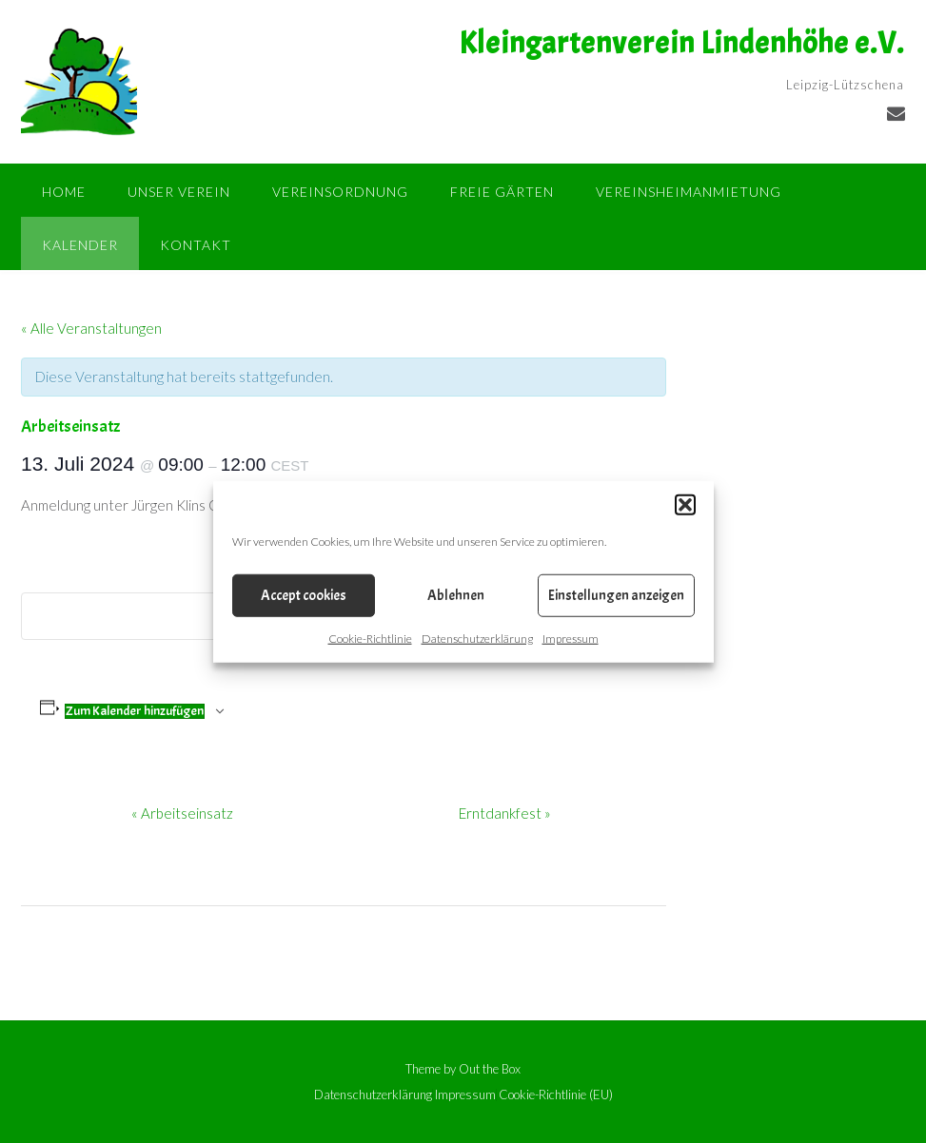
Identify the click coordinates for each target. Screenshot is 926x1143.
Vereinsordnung (340, 192)
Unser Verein (179, 192)
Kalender (80, 245)
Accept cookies (303, 595)
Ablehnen (455, 595)
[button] (685, 504)
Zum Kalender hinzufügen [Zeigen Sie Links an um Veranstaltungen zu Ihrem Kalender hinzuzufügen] (135, 711)
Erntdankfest (505, 813)
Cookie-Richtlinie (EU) (556, 1095)
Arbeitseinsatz (182, 813)
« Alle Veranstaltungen (91, 328)
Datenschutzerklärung (477, 638)
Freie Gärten (502, 192)
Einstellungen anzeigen (616, 595)
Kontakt (195, 245)
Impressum (570, 638)
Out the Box (490, 1068)
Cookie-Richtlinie (370, 638)
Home (64, 192)
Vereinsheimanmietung (688, 192)
